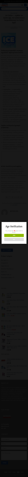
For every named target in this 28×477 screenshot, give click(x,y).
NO (14, 239)
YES (14, 235)
